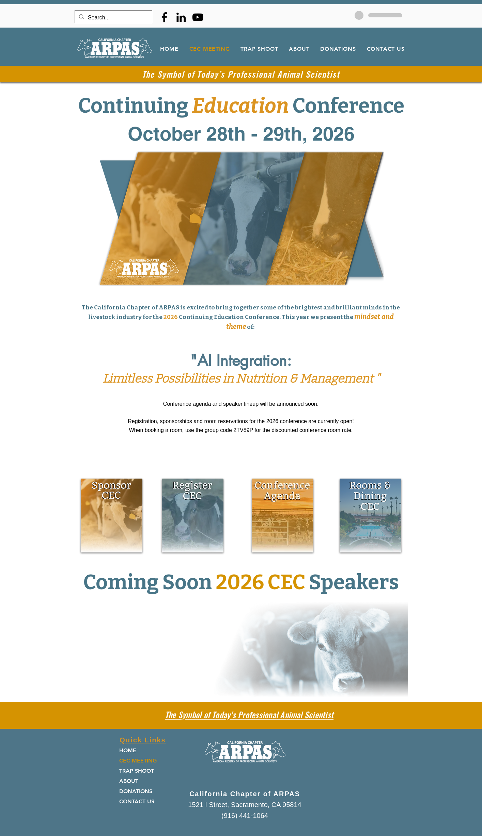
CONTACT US (136, 801)
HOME (127, 750)
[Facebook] (164, 17)
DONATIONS (135, 791)
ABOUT (128, 781)
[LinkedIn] (181, 17)
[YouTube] (197, 17)
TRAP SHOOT (136, 771)
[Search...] (113, 18)
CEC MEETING (138, 760)
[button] (282, 515)
